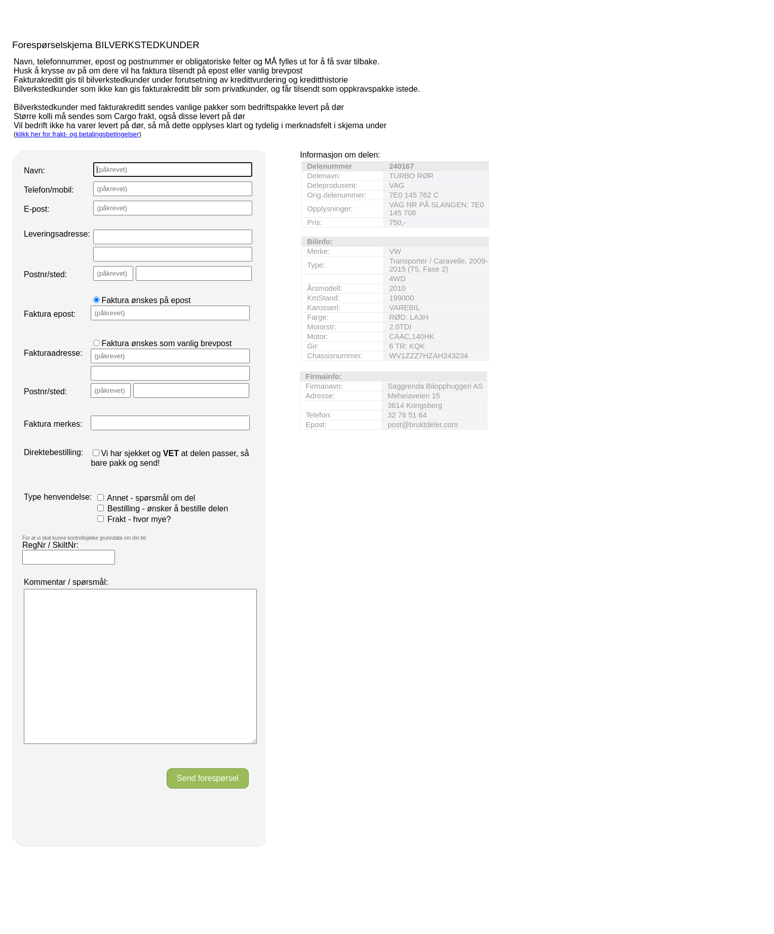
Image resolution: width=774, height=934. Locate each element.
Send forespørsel (208, 808)
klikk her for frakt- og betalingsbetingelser (77, 134)
